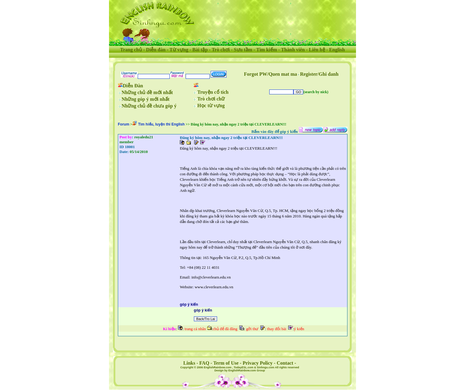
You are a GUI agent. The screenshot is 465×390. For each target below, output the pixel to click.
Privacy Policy (258, 363)
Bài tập (200, 49)
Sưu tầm (243, 49)
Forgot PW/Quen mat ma (270, 74)
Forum (123, 124)
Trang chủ (131, 49)
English (337, 49)
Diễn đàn (155, 49)
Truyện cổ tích (212, 92)
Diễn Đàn (133, 85)
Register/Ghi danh (319, 74)
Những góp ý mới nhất (145, 99)
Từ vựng (178, 49)
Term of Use (225, 363)
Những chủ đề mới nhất (147, 92)
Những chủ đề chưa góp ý (149, 105)
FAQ (204, 363)
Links (189, 363)
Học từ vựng (211, 105)
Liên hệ (317, 49)
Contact (285, 363)
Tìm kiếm (266, 49)
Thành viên (293, 49)
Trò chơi (221, 49)
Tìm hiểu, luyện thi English (161, 124)
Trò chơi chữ (211, 98)
